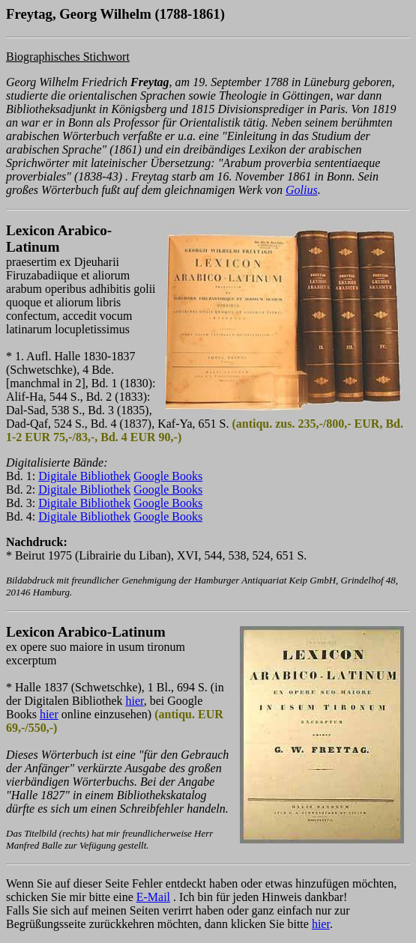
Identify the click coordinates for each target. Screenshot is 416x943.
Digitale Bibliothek (84, 476)
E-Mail (153, 897)
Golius (302, 190)
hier (135, 700)
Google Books (167, 476)
